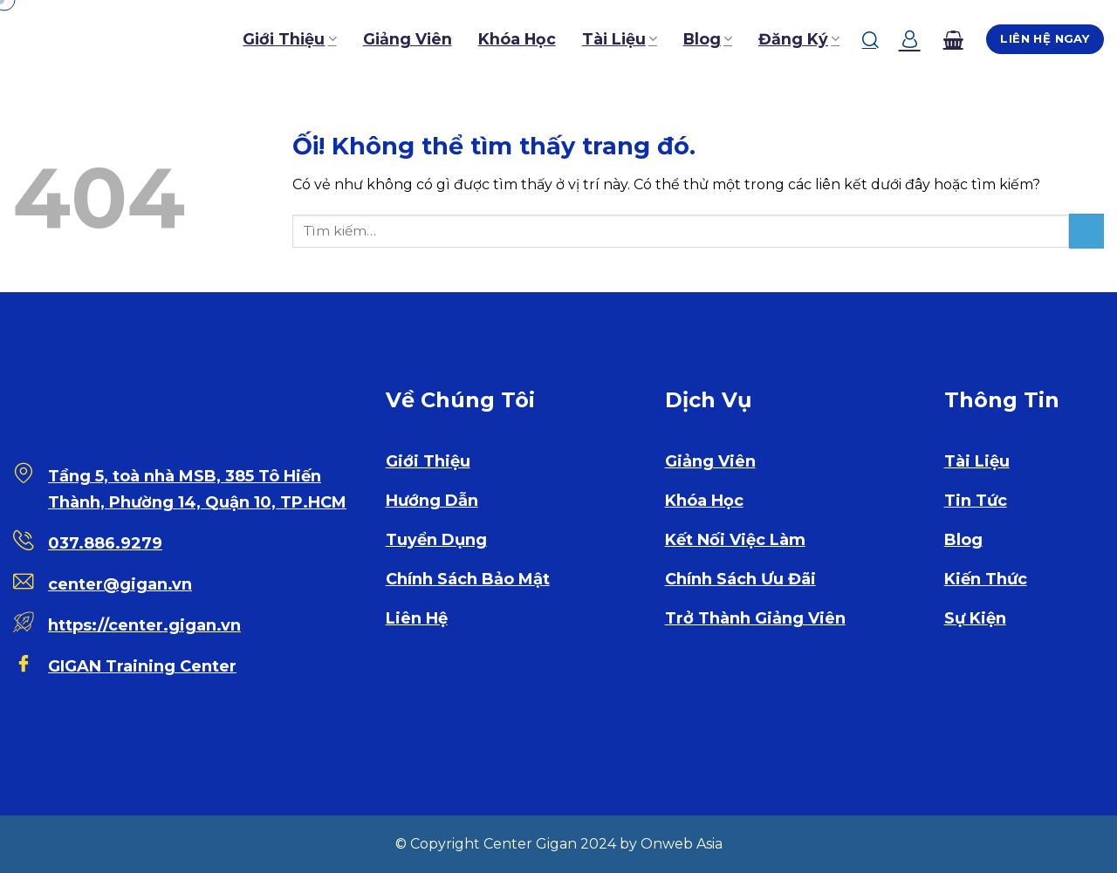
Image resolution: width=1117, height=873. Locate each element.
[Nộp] (1086, 231)
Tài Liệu (619, 39)
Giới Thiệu (289, 39)
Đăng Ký (798, 39)
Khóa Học (517, 39)
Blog (707, 39)
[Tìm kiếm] (870, 40)
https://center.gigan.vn (144, 625)
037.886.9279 (105, 543)
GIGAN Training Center (142, 666)
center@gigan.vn (120, 584)
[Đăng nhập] (910, 39)
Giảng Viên (407, 39)
